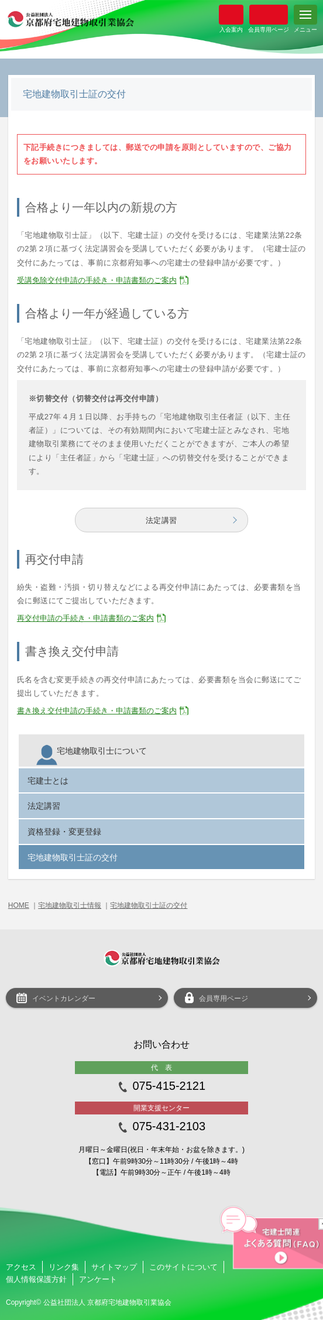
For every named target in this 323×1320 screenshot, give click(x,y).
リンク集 (64, 1267)
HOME (18, 905)
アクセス (21, 1267)
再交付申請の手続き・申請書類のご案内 (85, 618)
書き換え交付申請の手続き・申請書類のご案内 (97, 710)
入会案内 (231, 15)
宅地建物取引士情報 (69, 905)
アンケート (98, 1279)
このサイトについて (183, 1267)
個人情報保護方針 (36, 1279)
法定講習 (161, 520)
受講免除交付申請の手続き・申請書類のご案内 (97, 280)
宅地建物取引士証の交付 (148, 905)
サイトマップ (114, 1267)
